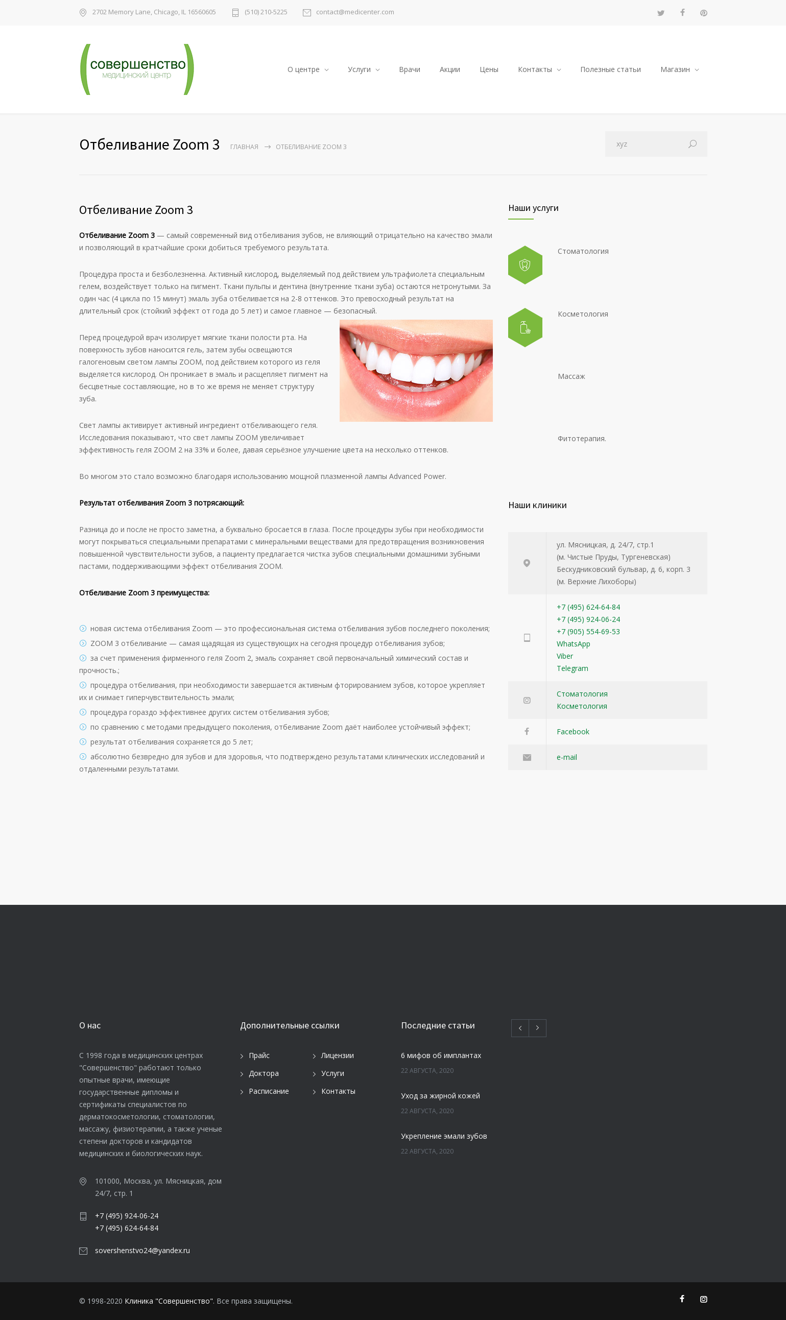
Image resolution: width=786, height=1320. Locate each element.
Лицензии (337, 1055)
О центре (304, 69)
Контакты (535, 69)
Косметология (582, 706)
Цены (489, 69)
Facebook (573, 731)
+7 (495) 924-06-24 (588, 619)
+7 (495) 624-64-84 (588, 607)
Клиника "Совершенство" (169, 1301)
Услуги (359, 69)
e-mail (567, 757)
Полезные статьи (610, 69)
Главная (244, 146)
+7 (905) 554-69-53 (588, 631)
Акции (450, 69)
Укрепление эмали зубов (444, 1136)
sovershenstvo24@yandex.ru (142, 1250)
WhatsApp (573, 644)
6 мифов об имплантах (441, 1055)
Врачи (409, 69)
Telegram (572, 668)
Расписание (269, 1091)
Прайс (259, 1055)
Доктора (264, 1073)
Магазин (675, 69)
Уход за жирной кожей (440, 1095)
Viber (565, 656)
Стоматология (582, 694)
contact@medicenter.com (355, 12)
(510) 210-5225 (266, 12)
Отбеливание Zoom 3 (136, 210)
